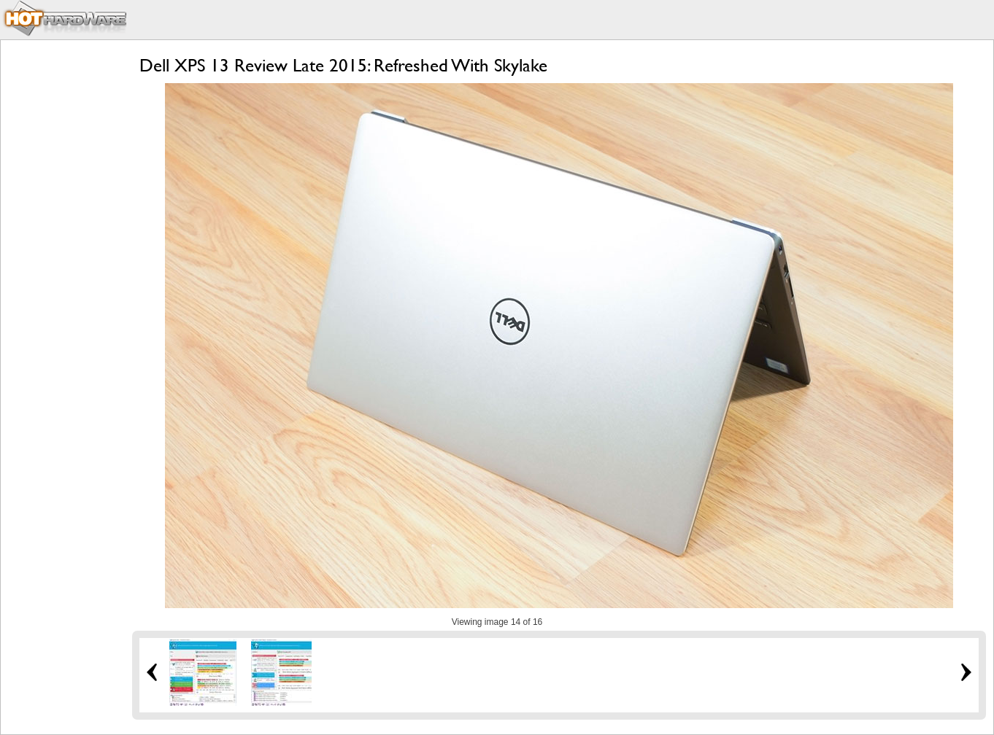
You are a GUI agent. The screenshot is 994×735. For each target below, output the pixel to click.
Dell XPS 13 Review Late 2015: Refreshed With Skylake (343, 65)
